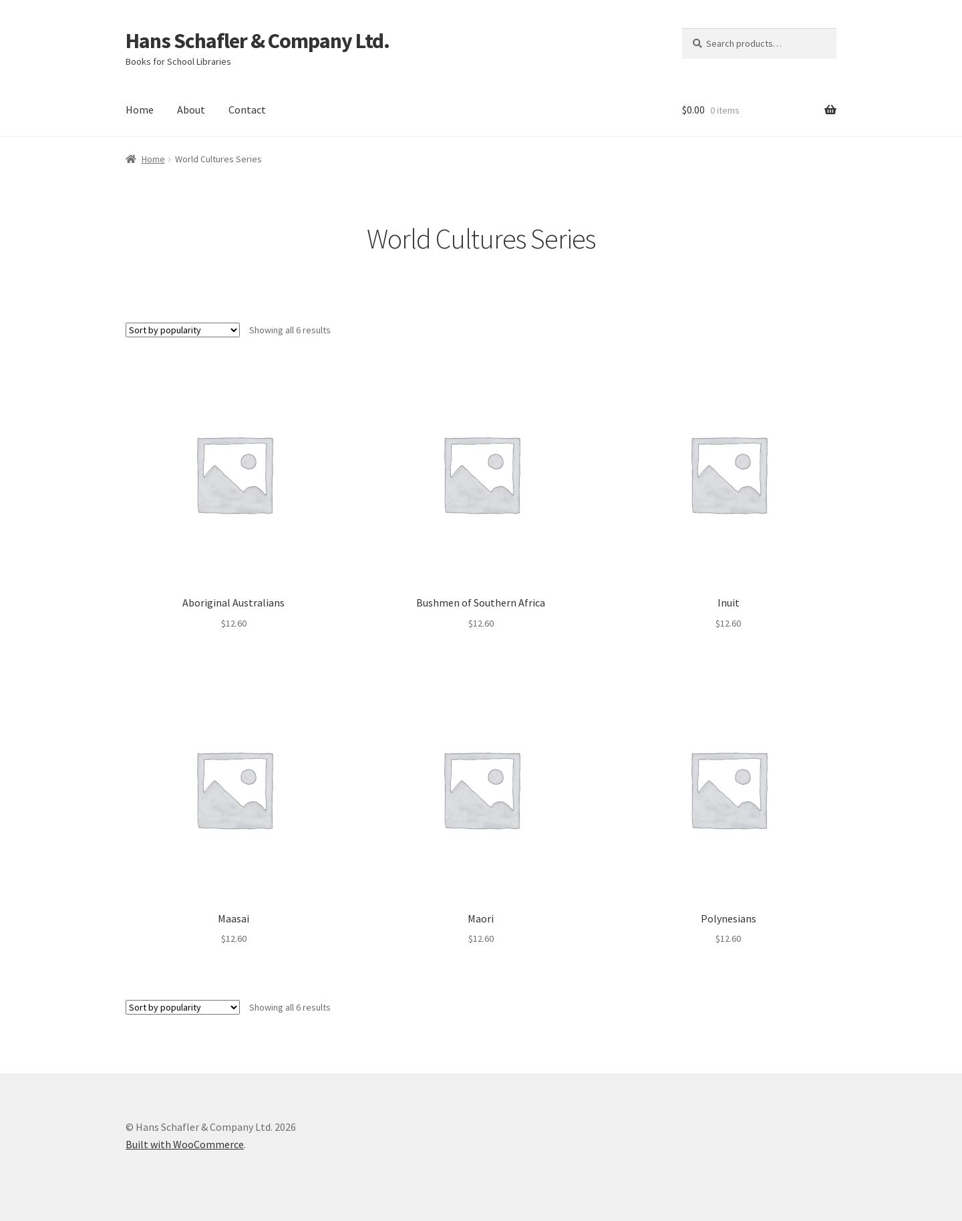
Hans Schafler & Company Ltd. (257, 40)
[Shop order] (183, 330)
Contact (247, 109)
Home (140, 109)
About (191, 109)
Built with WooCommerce (185, 1144)
